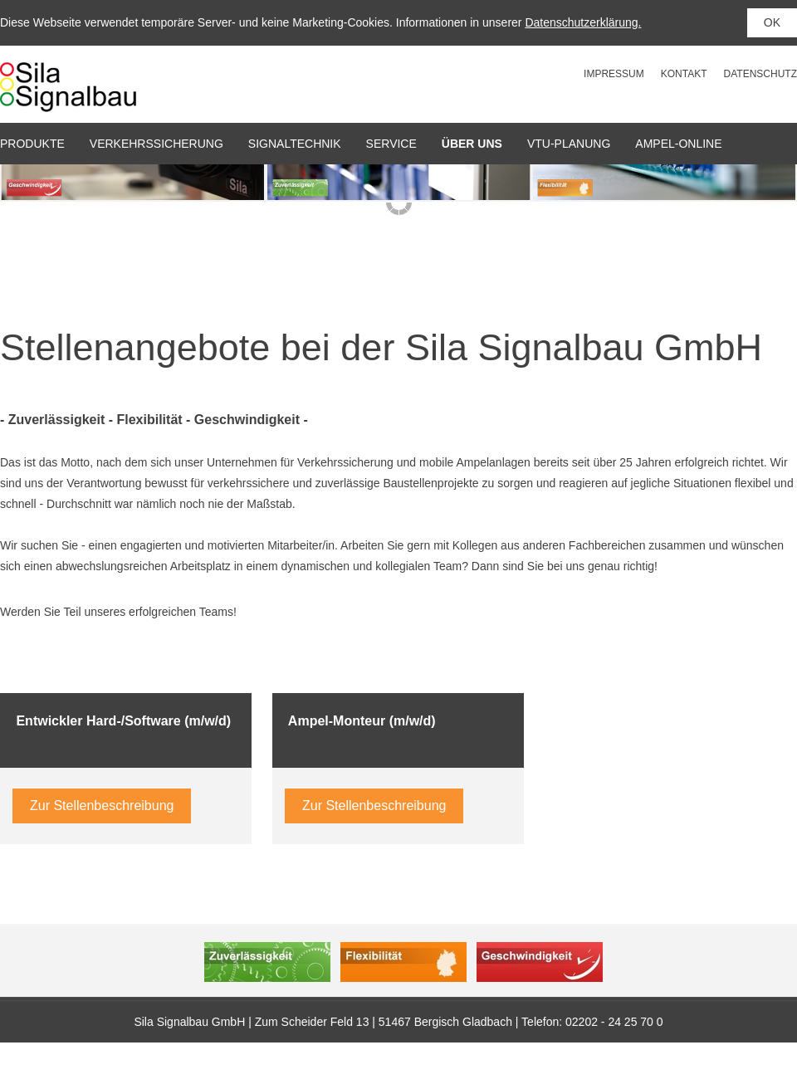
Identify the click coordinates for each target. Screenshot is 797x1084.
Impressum (614, 74)
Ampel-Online (678, 143)
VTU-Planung (568, 143)
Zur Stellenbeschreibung (102, 805)
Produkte (32, 143)
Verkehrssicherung (156, 143)
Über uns (472, 143)
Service (391, 143)
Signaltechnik (294, 143)
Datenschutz (760, 74)
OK (772, 22)
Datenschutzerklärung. (583, 22)
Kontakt (684, 74)
